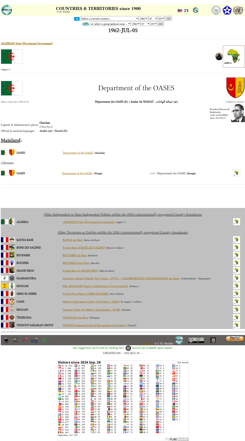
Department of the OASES (78, 153)
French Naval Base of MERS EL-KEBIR (85, 293)
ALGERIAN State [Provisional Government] (27, 43)
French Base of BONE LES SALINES (84, 247)
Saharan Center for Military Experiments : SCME (91, 309)
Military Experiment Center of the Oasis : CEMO (91, 301)
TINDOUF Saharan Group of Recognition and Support (94, 325)
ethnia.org (148, 343)
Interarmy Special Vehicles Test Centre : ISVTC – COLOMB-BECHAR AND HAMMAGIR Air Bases (121, 278)
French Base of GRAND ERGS (80, 270)
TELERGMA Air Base (75, 317)
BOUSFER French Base (76, 263)
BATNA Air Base (73, 240)
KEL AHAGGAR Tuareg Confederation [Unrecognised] (95, 286)
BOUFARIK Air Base (75, 255)
